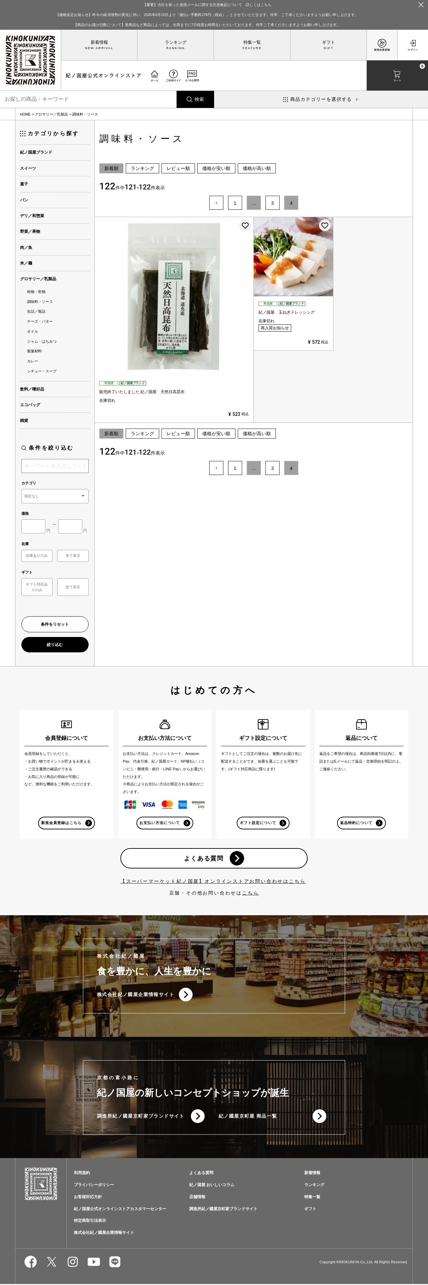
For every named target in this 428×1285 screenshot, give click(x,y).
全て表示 (73, 555)
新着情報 (99, 42)
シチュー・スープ (42, 371)
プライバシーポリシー (94, 1185)
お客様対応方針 (88, 1197)
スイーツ (28, 168)
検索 (199, 99)
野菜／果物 (30, 231)
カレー (32, 361)
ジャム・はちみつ (42, 341)
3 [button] (272, 203)
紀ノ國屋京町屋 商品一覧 (248, 1116)
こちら (250, 893)
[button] (216, 203)
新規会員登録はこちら (61, 823)
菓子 (24, 184)
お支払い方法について (159, 823)
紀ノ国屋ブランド (36, 152)
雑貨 (24, 420)
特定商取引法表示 (90, 1221)
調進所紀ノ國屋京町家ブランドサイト (141, 1116)
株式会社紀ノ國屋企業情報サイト (135, 995)
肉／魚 (26, 247)
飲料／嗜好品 (32, 389)
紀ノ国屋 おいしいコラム (211, 1185)
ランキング (176, 42)
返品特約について (356, 823)
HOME (25, 114)
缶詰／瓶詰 (36, 311)
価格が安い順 (216, 168)
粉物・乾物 (36, 292)
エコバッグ (30, 405)
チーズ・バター (40, 321)
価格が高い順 (257, 168)
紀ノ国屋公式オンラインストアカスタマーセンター (120, 1209)
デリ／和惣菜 (32, 215)
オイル (32, 331)
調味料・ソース (40, 302)
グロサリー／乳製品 (51, 114)
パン (24, 200)
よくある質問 (204, 858)
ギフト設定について (258, 823)
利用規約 (82, 1173)
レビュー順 (178, 168)
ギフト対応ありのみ (37, 587)
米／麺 (26, 263)
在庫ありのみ (37, 555)
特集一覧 (252, 42)
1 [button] (235, 203)
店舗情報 (197, 1197)
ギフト (328, 42)
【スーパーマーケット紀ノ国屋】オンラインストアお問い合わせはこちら (213, 881)
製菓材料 (34, 351)
